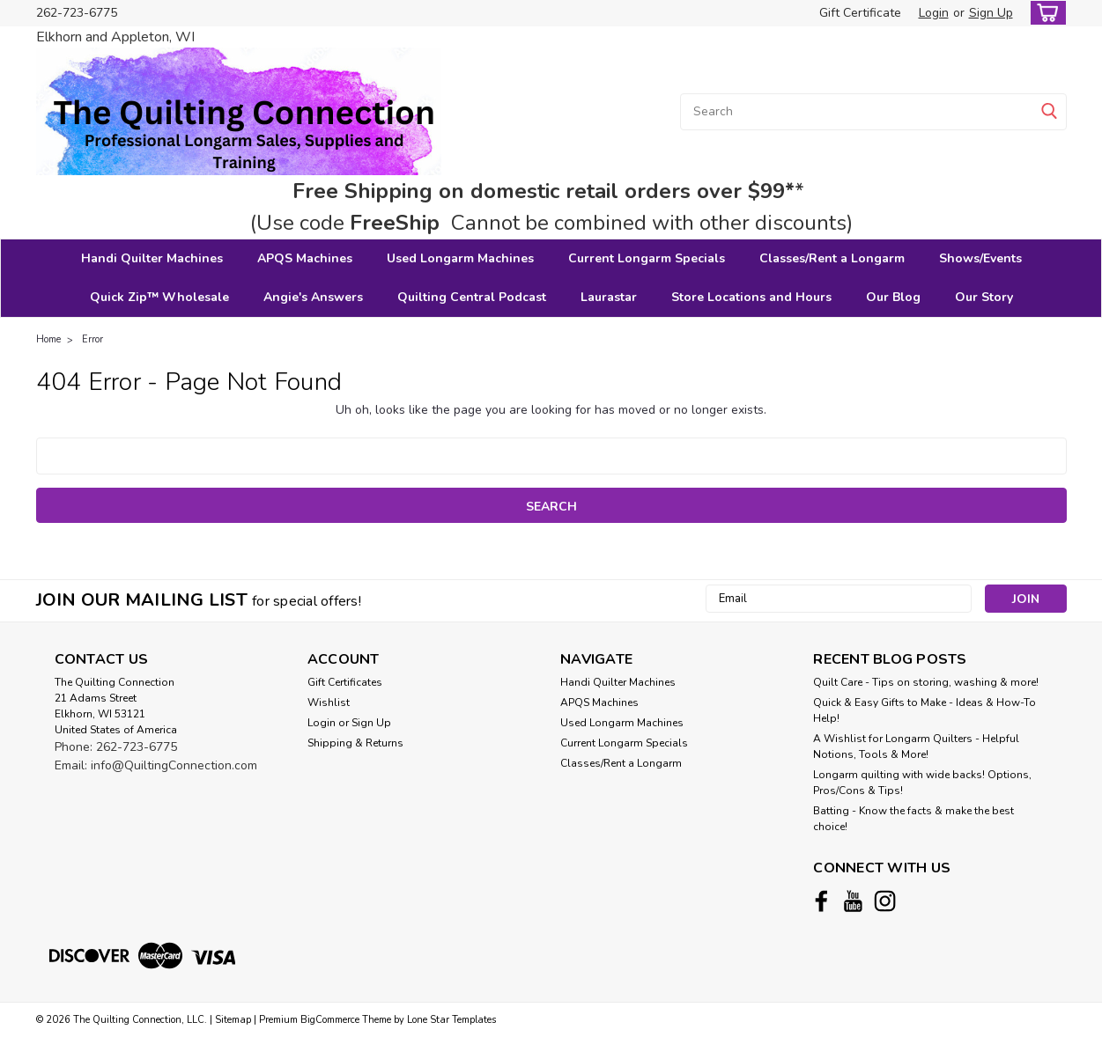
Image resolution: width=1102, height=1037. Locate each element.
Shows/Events (980, 258)
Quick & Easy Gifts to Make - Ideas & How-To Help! (924, 710)
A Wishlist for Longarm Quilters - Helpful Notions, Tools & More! (916, 746)
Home (48, 339)
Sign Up (991, 12)
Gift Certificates (344, 682)
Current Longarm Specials (646, 258)
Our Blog (893, 297)
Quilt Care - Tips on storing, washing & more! (926, 682)
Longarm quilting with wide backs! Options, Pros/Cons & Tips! (922, 783)
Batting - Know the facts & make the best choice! (913, 819)
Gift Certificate (860, 12)
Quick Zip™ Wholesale (159, 297)
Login (934, 12)
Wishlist (328, 702)
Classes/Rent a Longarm (832, 258)
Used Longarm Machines (460, 258)
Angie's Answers (313, 297)
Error (92, 339)
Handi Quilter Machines (152, 258)
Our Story (984, 297)
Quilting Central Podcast (471, 297)
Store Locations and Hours (751, 297)
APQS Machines (304, 258)
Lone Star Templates (451, 1019)
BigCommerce (329, 1019)
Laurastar (609, 297)
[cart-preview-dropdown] (1044, 13)
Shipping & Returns (355, 743)
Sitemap (233, 1019)
